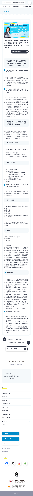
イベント (8, 6)
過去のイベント (16, 6)
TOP (3, 6)
